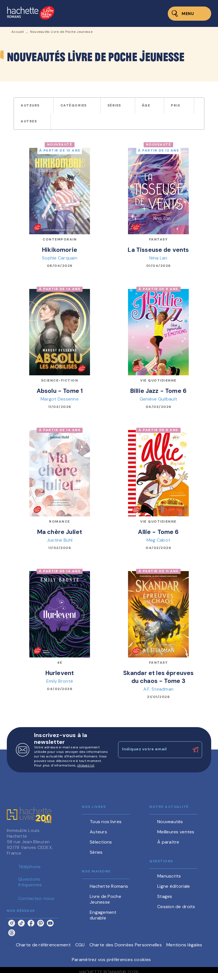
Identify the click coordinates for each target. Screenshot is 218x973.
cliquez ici (85, 765)
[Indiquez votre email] (153, 750)
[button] (33, 106)
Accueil (17, 31)
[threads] (11, 933)
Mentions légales (184, 945)
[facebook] (31, 923)
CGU (80, 945)
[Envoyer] (195, 749)
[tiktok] (21, 923)
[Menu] (189, 14)
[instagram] (11, 923)
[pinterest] (40, 923)
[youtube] (50, 923)
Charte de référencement (43, 945)
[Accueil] (30, 13)
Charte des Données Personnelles (125, 945)
